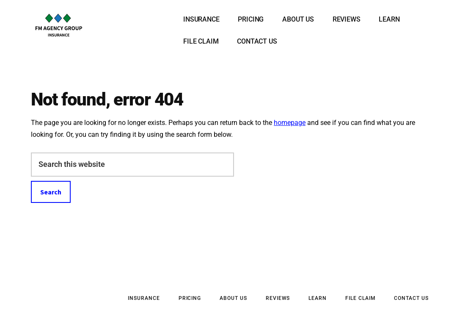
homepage (290, 123)
